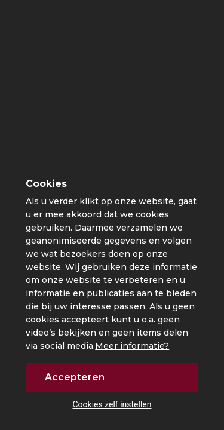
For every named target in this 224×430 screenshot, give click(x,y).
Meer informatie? (132, 345)
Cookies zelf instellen (111, 404)
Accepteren (75, 377)
